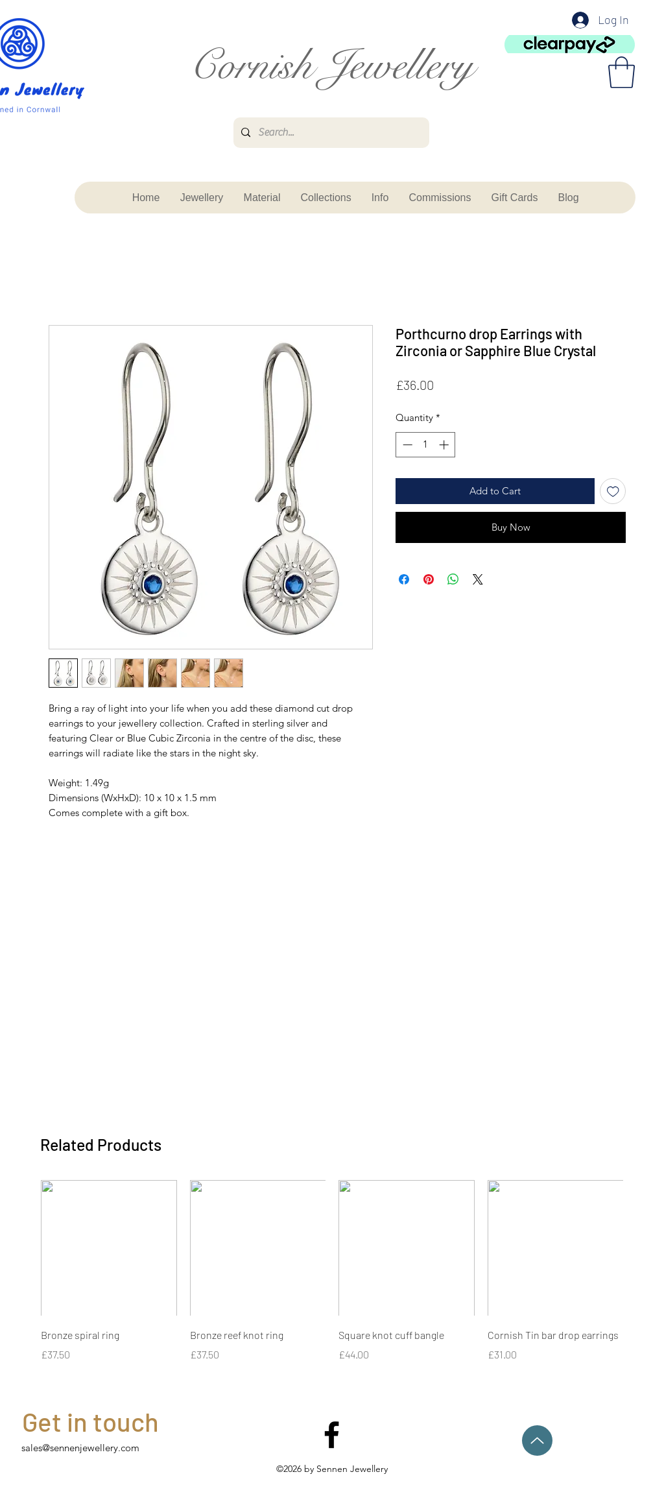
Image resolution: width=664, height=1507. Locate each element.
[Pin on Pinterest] (428, 579)
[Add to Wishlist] (613, 491)
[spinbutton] (425, 445)
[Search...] (330, 132)
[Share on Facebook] (404, 579)
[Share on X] (478, 579)
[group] (332, 1271)
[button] (621, 72)
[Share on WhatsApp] (453, 579)
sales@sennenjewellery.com (80, 1447)
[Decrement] (406, 445)
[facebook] (332, 1435)
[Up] (537, 1440)
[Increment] (445, 445)
